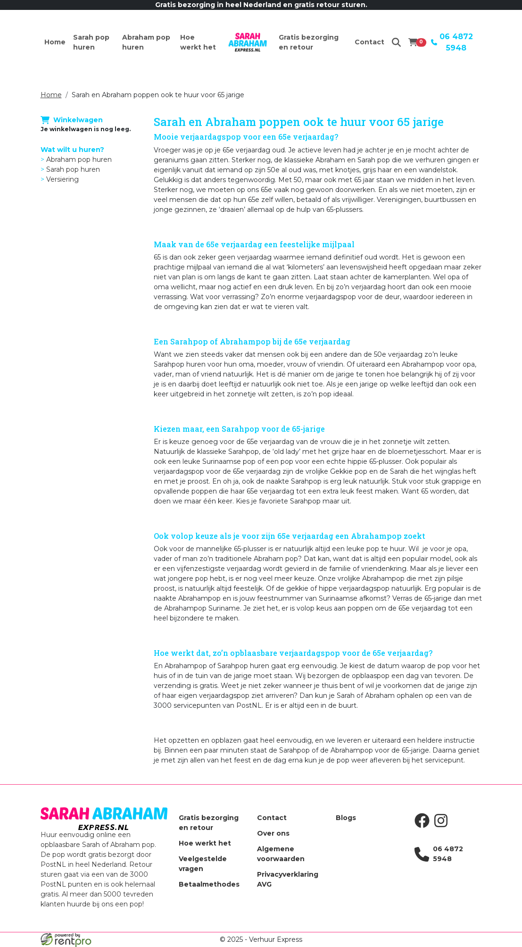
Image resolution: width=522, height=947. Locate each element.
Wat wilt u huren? (72, 149)
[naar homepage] (247, 42)
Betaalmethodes (209, 884)
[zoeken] (396, 42)
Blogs (346, 817)
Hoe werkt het (198, 42)
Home (55, 42)
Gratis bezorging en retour (309, 42)
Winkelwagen (72, 119)
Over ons (273, 833)
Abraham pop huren (146, 42)
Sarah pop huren (91, 42)
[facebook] (423, 825)
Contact (369, 42)
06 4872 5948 (452, 42)
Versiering (62, 179)
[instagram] (442, 825)
